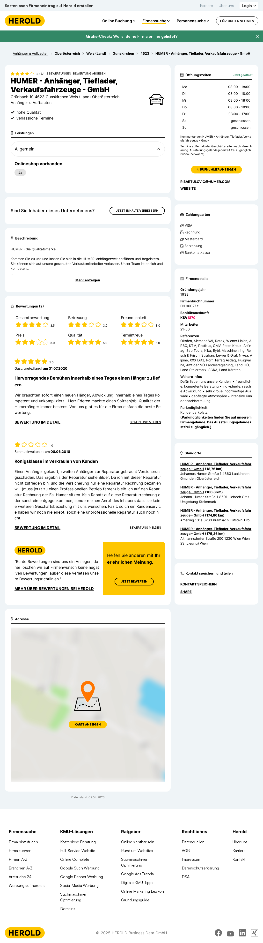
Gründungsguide (135, 900)
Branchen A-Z (21, 868)
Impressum (191, 859)
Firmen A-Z (18, 859)
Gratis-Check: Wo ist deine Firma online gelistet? (131, 36)
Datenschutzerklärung (200, 868)
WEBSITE (188, 188)
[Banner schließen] (257, 36)
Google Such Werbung (80, 868)
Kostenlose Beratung (78, 841)
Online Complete (74, 859)
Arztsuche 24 (20, 876)
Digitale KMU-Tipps (137, 882)
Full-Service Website (77, 850)
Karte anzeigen (88, 724)
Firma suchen (20, 850)
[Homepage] (25, 20)
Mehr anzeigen (87, 280)
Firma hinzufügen (23, 841)
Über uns (226, 5)
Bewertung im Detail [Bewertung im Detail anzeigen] (37, 422)
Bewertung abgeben (89, 73)
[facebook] (218, 936)
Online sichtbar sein (137, 841)
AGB (186, 850)
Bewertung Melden (145, 422)
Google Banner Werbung (81, 876)
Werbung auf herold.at (28, 885)
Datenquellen (193, 841)
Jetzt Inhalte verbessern (137, 210)
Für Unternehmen (237, 21)
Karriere (206, 5)
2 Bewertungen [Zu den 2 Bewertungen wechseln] (58, 73)
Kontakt (239, 859)
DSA (186, 876)
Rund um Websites (137, 850)
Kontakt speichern (198, 584)
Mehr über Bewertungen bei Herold (54, 588)
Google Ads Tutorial (137, 873)
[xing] (254, 936)
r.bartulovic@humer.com (205, 182)
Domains (67, 908)
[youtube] (230, 936)
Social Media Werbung (79, 885)
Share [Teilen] (186, 592)
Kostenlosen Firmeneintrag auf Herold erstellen (49, 5)
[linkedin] (242, 936)
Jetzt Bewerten (134, 581)
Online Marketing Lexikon (142, 891)
